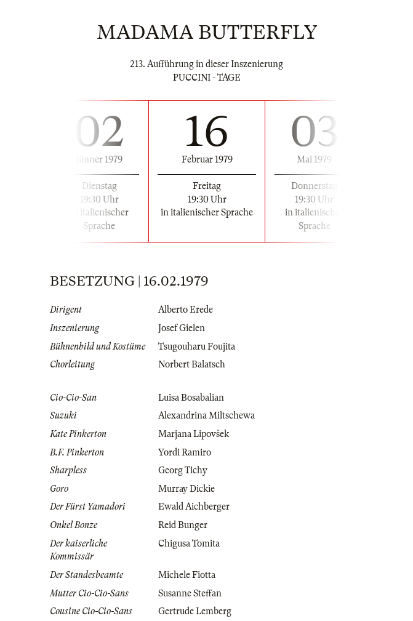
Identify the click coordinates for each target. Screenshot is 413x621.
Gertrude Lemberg (194, 611)
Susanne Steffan (190, 593)
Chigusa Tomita (189, 543)
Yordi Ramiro (184, 452)
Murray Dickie (186, 489)
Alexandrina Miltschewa (206, 415)
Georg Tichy (182, 470)
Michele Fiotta (186, 575)
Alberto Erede (185, 310)
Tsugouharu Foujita (196, 346)
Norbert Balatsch (191, 364)
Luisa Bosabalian (191, 398)
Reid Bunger (182, 525)
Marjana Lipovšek (193, 434)
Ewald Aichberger (194, 506)
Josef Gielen (181, 328)
